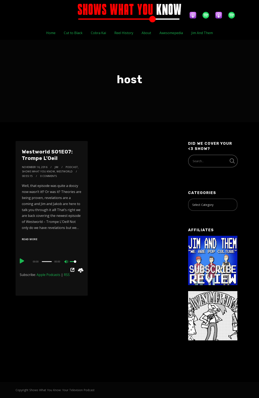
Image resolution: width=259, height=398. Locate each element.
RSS (67, 274)
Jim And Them (202, 33)
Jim (56, 167)
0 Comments (48, 176)
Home (51, 33)
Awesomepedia (171, 33)
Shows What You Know (38, 171)
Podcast (72, 167)
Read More (30, 239)
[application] (51, 261)
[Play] (22, 261)
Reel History (123, 33)
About (146, 33)
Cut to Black (73, 33)
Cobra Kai (98, 33)
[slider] (47, 261)
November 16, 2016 (35, 167)
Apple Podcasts (48, 274)
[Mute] (66, 262)
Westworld (65, 171)
